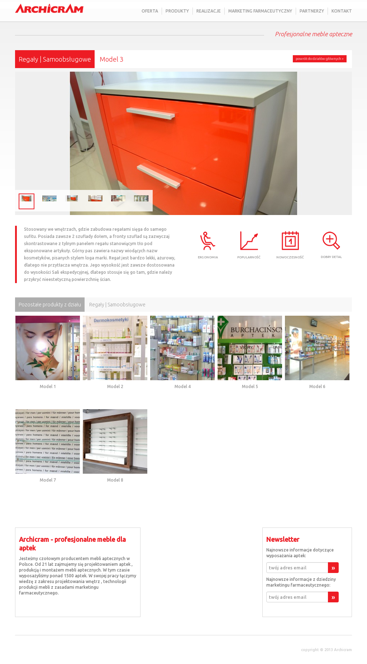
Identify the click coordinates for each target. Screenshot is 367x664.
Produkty (177, 11)
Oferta (150, 11)
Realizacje (208, 11)
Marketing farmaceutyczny (260, 11)
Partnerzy (312, 11)
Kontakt (342, 11)
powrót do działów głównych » (320, 59)
